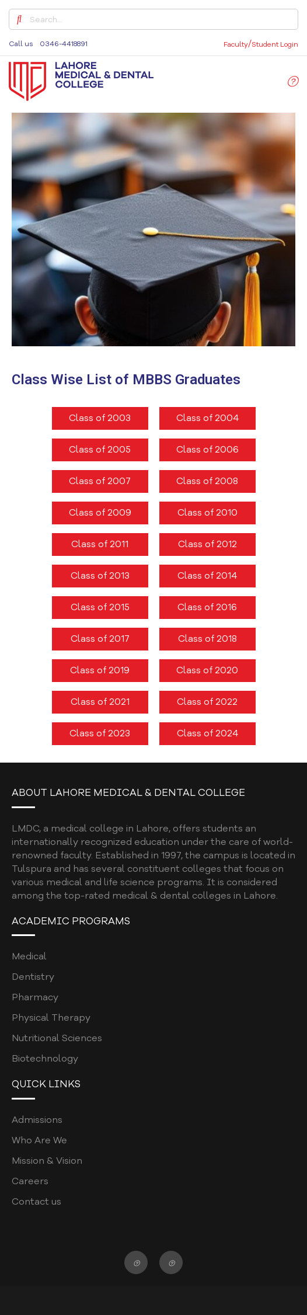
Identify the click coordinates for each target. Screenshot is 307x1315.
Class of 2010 (207, 512)
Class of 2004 (207, 418)
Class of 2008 (207, 481)
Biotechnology (45, 1058)
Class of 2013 (100, 575)
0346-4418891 (64, 43)
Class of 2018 (207, 638)
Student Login (275, 44)
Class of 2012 (207, 544)
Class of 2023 (99, 733)
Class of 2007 (100, 481)
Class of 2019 (100, 670)
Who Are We (39, 1140)
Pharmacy (35, 997)
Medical (29, 956)
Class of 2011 (99, 544)
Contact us (36, 1201)
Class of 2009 (100, 512)
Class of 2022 (207, 701)
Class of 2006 (207, 449)
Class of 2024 (207, 733)
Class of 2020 (207, 670)
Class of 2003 (100, 418)
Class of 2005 (100, 449)
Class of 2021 (100, 701)
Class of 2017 (100, 638)
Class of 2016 (207, 607)
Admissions (37, 1120)
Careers (30, 1181)
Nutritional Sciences (57, 1038)
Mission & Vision (47, 1160)
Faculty (236, 44)
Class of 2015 (100, 607)
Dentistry (33, 976)
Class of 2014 (207, 575)
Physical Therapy (51, 1017)
